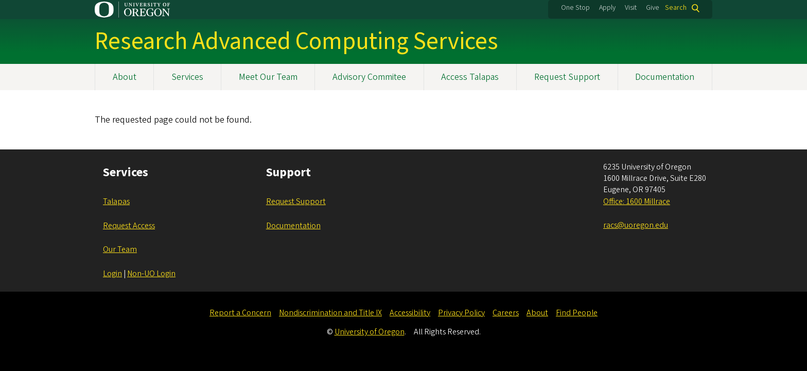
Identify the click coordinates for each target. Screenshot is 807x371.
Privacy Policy (461, 312)
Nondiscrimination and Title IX (330, 312)
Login (112, 273)
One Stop (575, 8)
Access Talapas (470, 77)
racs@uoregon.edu (635, 225)
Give (652, 8)
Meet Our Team (268, 77)
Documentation (664, 77)
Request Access (129, 225)
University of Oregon (370, 332)
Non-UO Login (151, 273)
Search (676, 8)
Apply (607, 8)
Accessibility (410, 312)
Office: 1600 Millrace (636, 201)
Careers (506, 312)
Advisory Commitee (369, 77)
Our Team (120, 249)
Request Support (567, 77)
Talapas (116, 201)
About (124, 77)
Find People (577, 312)
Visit (631, 8)
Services (187, 77)
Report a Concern (240, 312)
